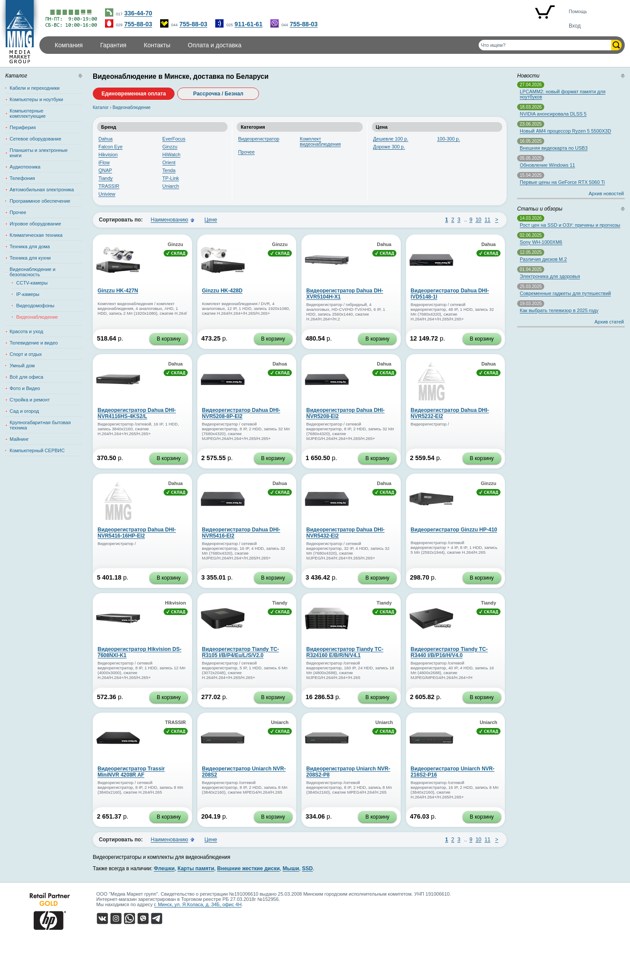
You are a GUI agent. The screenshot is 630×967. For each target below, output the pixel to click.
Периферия (23, 127)
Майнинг (19, 439)
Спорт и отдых (26, 354)
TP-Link (170, 178)
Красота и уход (26, 331)
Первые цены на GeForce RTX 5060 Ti (562, 182)
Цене (210, 220)
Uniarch (170, 186)
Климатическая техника (36, 235)
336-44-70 (138, 13)
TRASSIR (108, 186)
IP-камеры (27, 294)
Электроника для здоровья (550, 276)
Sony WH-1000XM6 (541, 242)
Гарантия (113, 45)
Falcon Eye (110, 146)
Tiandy (105, 178)
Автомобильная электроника (42, 189)
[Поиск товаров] (545, 45)
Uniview (107, 194)
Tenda (168, 170)
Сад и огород (24, 411)
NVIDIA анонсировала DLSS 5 (553, 113)
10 (478, 220)
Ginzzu (169, 146)
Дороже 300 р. (389, 146)
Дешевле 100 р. (390, 138)
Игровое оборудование (35, 223)
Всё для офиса (26, 377)
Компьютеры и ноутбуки (36, 99)
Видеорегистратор (258, 138)
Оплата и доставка (214, 45)
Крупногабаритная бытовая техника (40, 425)
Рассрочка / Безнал (218, 94)
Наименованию (169, 220)
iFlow (104, 162)
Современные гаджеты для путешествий (565, 293)
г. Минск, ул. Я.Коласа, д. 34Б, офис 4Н (198, 904)
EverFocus (174, 138)
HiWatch (171, 154)
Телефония (22, 178)
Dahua (105, 138)
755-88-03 (138, 24)
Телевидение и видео (34, 342)
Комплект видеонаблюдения (320, 141)
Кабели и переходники (35, 88)
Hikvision (108, 154)
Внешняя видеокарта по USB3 (554, 148)
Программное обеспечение (40, 201)
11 (487, 220)
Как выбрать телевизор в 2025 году (559, 310)
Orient (168, 162)
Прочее (246, 152)
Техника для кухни (30, 257)
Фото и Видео (25, 388)
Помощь (578, 11)
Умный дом (22, 365)
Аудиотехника (25, 166)
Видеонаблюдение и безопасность (33, 272)
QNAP (105, 170)
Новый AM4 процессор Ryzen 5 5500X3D (565, 131)
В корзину (169, 339)
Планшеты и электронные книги (39, 153)
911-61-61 (248, 24)
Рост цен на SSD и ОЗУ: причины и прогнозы (570, 225)
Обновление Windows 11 (547, 165)
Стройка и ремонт (30, 399)
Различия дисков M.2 (543, 259)
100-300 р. (448, 138)
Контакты (157, 45)
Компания (69, 45)
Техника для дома (30, 246)
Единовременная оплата (134, 94)
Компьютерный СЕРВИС (37, 450)
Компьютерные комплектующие (28, 113)
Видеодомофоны (35, 305)
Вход (575, 26)
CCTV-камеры (32, 282)
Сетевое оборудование (35, 138)
